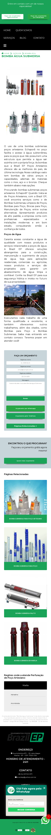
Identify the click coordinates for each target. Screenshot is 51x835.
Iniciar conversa (26, 810)
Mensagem (25, 380)
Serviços (9, 38)
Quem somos (24, 30)
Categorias (17, 53)
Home (7, 30)
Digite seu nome (25, 359)
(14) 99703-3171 (25, 774)
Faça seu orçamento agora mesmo (12, 16)
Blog (23, 38)
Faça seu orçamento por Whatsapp (39, 16)
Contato (38, 38)
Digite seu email (25, 366)
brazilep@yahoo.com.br (25, 777)
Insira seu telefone (15, 800)
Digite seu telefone (25, 373)
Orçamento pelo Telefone (25, 416)
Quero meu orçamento (25, 461)
